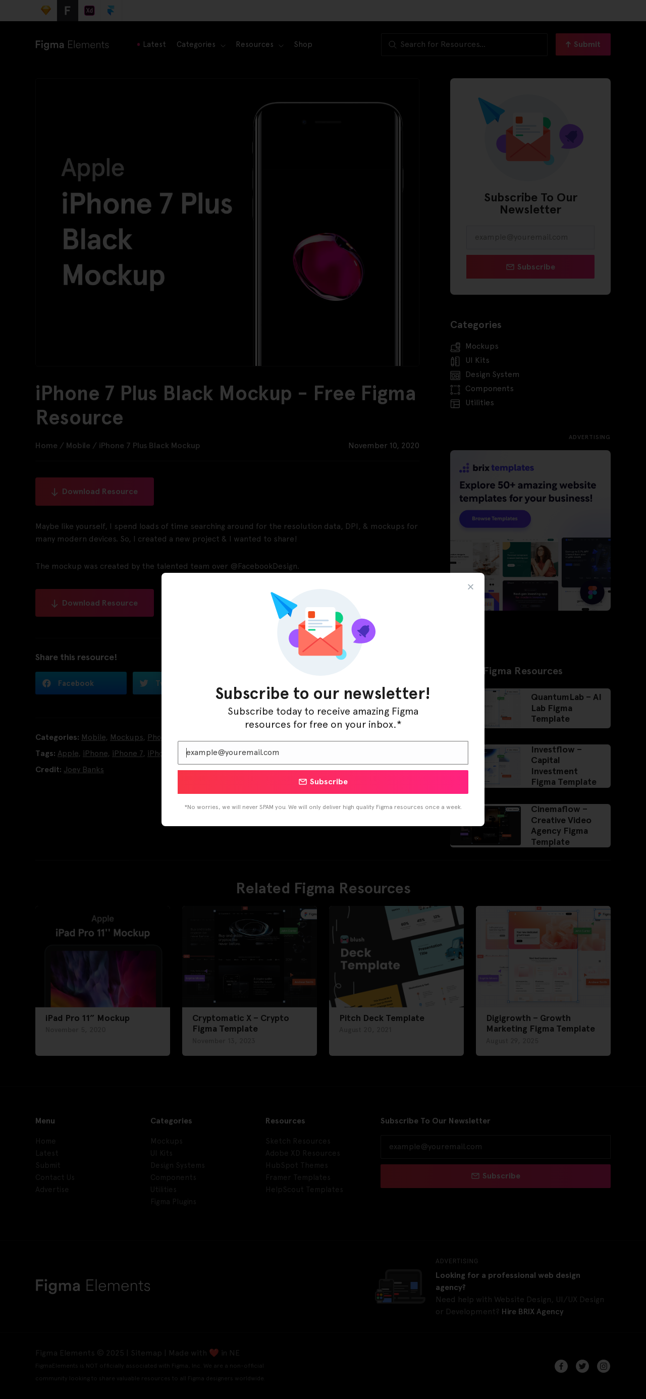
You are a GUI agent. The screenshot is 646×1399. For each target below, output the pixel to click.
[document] (323, 699)
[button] (470, 586)
